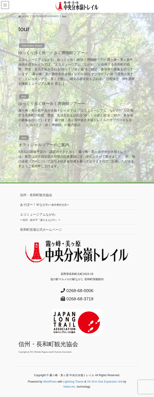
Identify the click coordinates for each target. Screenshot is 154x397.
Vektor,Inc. (69, 386)
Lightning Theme (73, 381)
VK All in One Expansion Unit (105, 381)
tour (24, 96)
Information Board (32, 45)
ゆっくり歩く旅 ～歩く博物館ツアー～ (53, 53)
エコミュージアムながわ (40, 217)
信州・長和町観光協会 (36, 195)
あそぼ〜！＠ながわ (44, 204)
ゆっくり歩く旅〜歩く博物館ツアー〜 (51, 103)
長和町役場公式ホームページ (41, 229)
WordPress (50, 381)
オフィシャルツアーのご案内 (43, 145)
